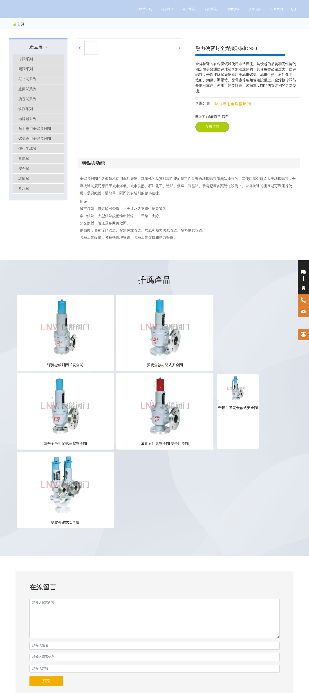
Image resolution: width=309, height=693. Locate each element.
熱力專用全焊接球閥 (232, 103)
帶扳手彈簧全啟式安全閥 (224, 329)
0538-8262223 (234, 564)
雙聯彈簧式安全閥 (270, 329)
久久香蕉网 (8, 690)
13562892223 (233, 557)
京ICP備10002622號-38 (144, 677)
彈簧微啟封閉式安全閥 (39, 329)
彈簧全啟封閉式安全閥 (85, 329)
